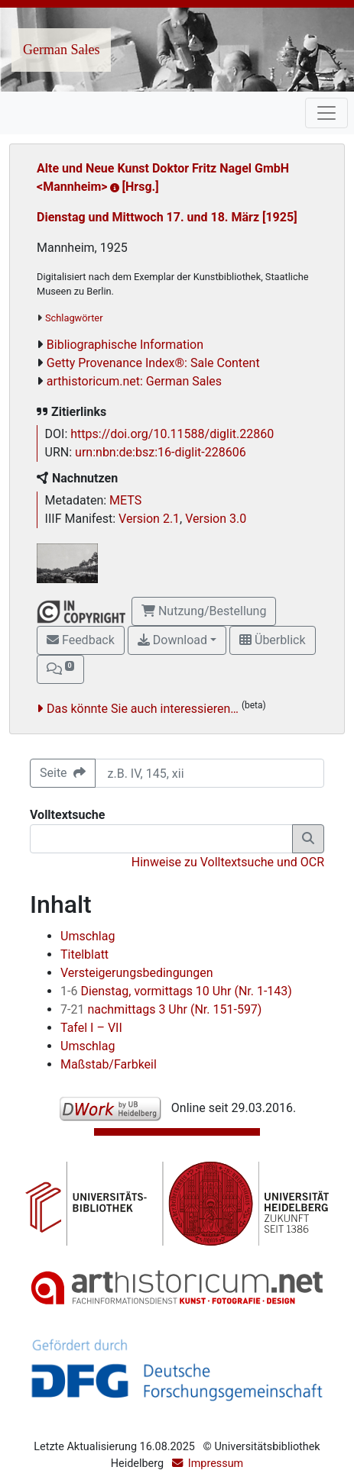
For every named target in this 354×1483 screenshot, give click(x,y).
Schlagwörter (73, 318)
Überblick (272, 640)
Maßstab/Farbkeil (108, 1064)
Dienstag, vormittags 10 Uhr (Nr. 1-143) (176, 991)
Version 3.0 (215, 518)
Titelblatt (84, 954)
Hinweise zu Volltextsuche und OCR (228, 862)
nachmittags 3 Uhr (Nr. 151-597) (160, 1009)
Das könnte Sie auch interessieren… (143, 708)
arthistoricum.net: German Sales (134, 381)
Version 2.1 (149, 518)
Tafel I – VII (91, 1027)
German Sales (61, 49)
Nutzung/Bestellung (203, 611)
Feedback (81, 640)
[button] (60, 669)
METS (125, 500)
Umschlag (87, 936)
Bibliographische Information (125, 344)
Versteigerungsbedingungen (136, 973)
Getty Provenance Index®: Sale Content (153, 363)
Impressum (215, 1463)
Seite (63, 773)
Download (172, 640)
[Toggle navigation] (326, 113)
